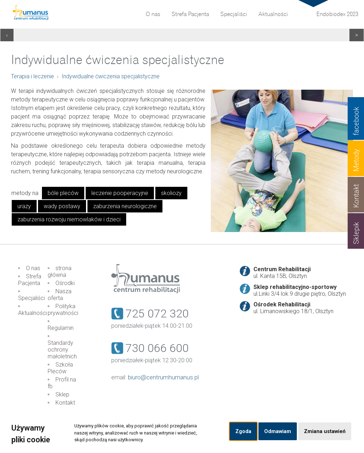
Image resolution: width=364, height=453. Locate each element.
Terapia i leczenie (32, 76)
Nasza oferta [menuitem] (59, 294)
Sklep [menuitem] (62, 394)
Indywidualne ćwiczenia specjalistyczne (110, 76)
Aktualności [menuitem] (273, 14)
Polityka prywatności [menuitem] (63, 309)
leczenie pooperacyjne (119, 193)
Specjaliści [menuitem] (233, 14)
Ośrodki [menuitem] (65, 283)
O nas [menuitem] (153, 14)
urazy (24, 206)
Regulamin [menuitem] (61, 328)
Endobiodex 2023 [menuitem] (337, 14)
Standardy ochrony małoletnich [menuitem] (62, 349)
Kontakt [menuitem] (65, 402)
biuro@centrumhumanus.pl (163, 377)
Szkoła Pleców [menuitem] (60, 368)
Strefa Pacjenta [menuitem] (190, 14)
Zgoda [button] (243, 431)
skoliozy (171, 193)
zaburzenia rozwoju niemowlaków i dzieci (69, 219)
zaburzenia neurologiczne (125, 206)
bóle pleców (63, 193)
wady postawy (62, 206)
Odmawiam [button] (277, 431)
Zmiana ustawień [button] (325, 431)
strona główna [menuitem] (59, 271)
